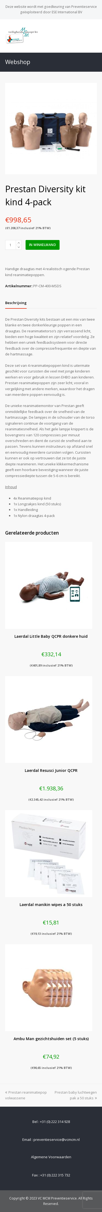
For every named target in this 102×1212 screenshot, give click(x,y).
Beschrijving (16, 302)
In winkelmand (42, 244)
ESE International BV (67, 12)
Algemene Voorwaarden (51, 1156)
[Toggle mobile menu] (94, 36)
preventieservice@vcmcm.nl (56, 1139)
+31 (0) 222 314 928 (55, 1121)
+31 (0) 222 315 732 (55, 1175)
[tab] (16, 302)
